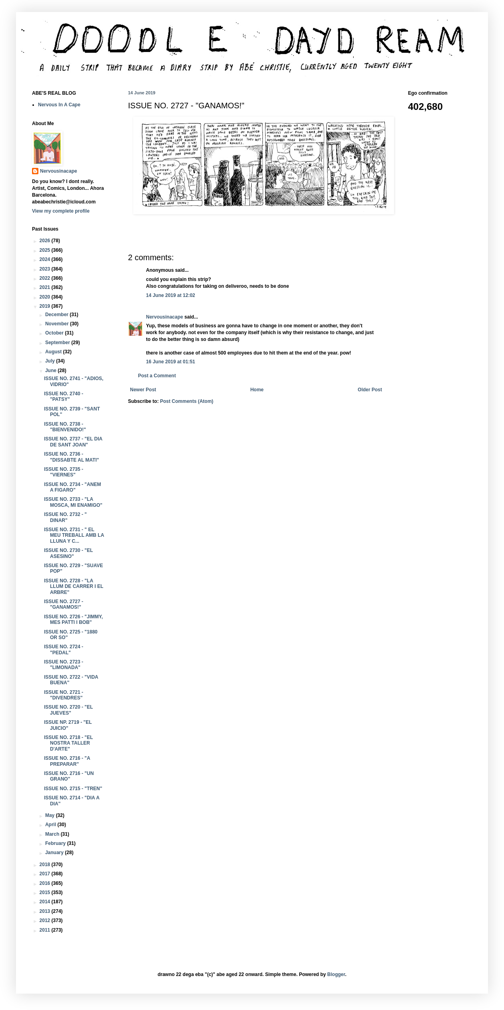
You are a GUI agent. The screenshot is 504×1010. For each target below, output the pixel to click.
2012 (46, 920)
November (57, 324)
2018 (46, 864)
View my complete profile (61, 211)
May (50, 815)
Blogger (336, 974)
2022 (46, 278)
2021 (46, 287)
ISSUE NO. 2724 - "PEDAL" (63, 649)
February (56, 843)
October (55, 333)
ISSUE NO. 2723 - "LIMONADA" (63, 664)
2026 (46, 240)
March (53, 834)
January (55, 852)
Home (257, 389)
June (51, 370)
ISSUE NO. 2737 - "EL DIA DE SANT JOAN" (73, 441)
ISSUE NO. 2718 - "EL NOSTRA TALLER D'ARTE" (68, 743)
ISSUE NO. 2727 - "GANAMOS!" (63, 604)
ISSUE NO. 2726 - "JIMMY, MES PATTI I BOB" (73, 619)
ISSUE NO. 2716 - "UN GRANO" (69, 776)
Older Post (370, 389)
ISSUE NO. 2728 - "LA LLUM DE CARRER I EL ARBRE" (73, 586)
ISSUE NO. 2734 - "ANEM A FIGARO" (72, 487)
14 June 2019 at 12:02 (170, 295)
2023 (46, 269)
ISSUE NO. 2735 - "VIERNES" (63, 472)
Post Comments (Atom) (186, 401)
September (58, 342)
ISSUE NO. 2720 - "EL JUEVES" (68, 709)
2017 (46, 874)
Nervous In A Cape (59, 105)
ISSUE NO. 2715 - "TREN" (73, 788)
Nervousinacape (164, 317)
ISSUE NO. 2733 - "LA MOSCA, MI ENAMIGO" (73, 502)
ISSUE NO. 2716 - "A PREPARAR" (67, 761)
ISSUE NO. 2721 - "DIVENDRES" (63, 695)
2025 (46, 250)
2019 (46, 306)
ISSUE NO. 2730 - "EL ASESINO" (68, 553)
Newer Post (143, 389)
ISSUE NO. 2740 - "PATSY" (63, 396)
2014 (46, 901)
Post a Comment (157, 376)
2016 (46, 883)
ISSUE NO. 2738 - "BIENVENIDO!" (65, 426)
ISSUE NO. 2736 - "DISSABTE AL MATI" (71, 456)
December (57, 314)
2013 (46, 911)
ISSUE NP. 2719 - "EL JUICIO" (68, 725)
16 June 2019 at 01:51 (170, 362)
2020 (46, 297)
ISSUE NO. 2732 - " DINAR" (65, 517)
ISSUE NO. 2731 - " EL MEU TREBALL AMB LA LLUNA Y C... (74, 535)
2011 (46, 930)
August (54, 352)
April (51, 824)
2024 (46, 259)
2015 (46, 892)
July (50, 361)
